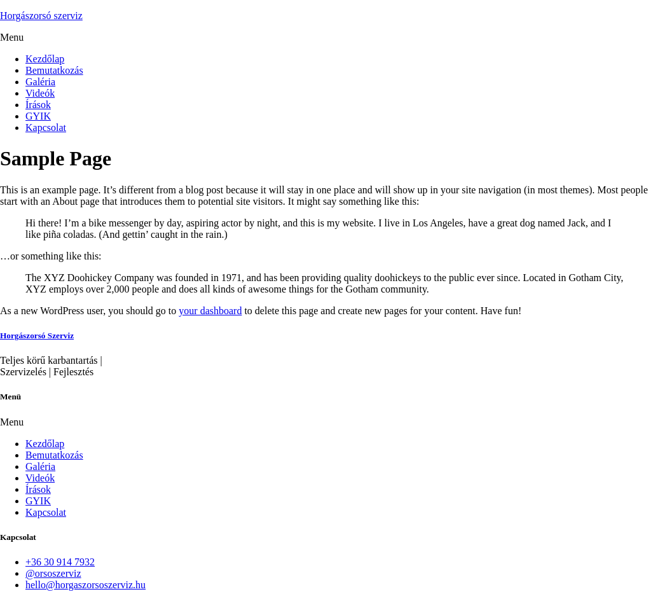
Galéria (40, 81)
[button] (325, 37)
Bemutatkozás (54, 70)
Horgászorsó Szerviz (37, 335)
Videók (40, 93)
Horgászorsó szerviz (41, 15)
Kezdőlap (44, 58)
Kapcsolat (45, 127)
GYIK (38, 116)
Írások (38, 104)
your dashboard (210, 310)
